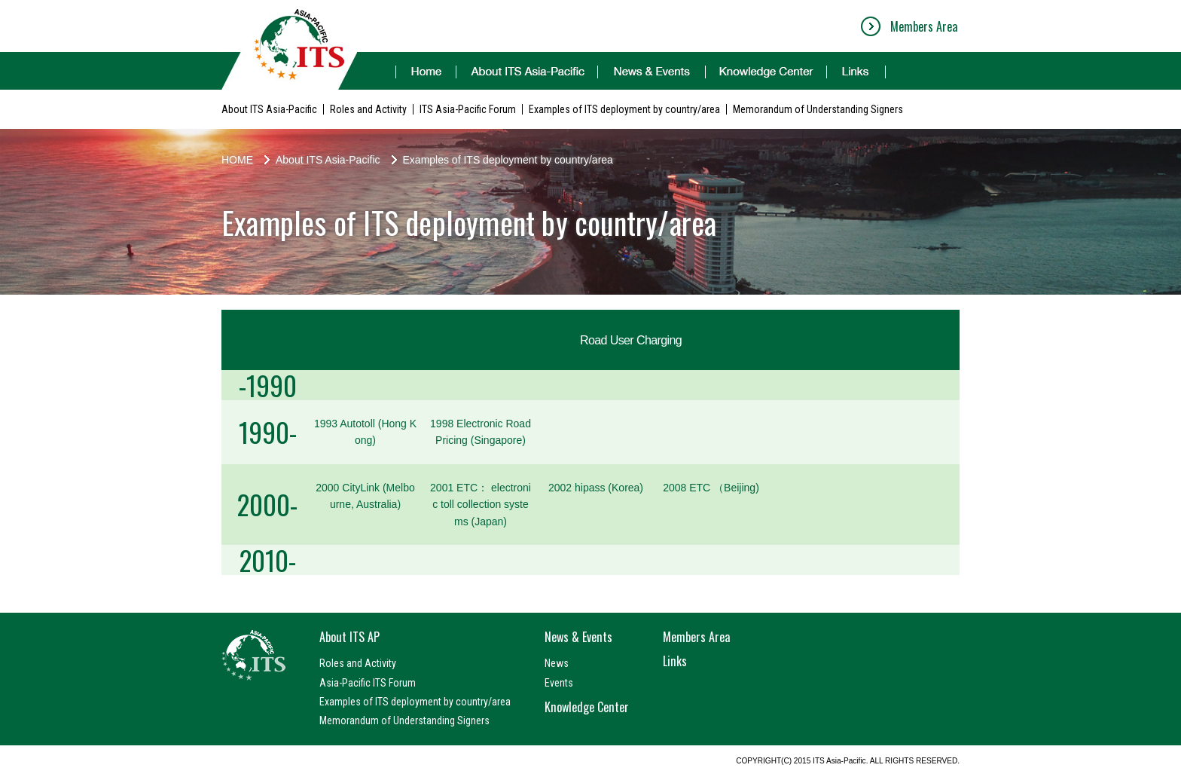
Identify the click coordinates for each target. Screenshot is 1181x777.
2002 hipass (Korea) (595, 488)
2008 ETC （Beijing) (711, 488)
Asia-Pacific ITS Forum (367, 683)
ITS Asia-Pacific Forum (468, 109)
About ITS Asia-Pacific (269, 109)
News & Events (578, 637)
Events (559, 683)
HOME (237, 160)
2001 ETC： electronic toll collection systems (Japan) (480, 505)
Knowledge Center (587, 707)
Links (675, 661)
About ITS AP (349, 637)
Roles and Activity (368, 109)
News (557, 663)
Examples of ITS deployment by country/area (624, 109)
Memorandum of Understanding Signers (818, 109)
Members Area (923, 26)
